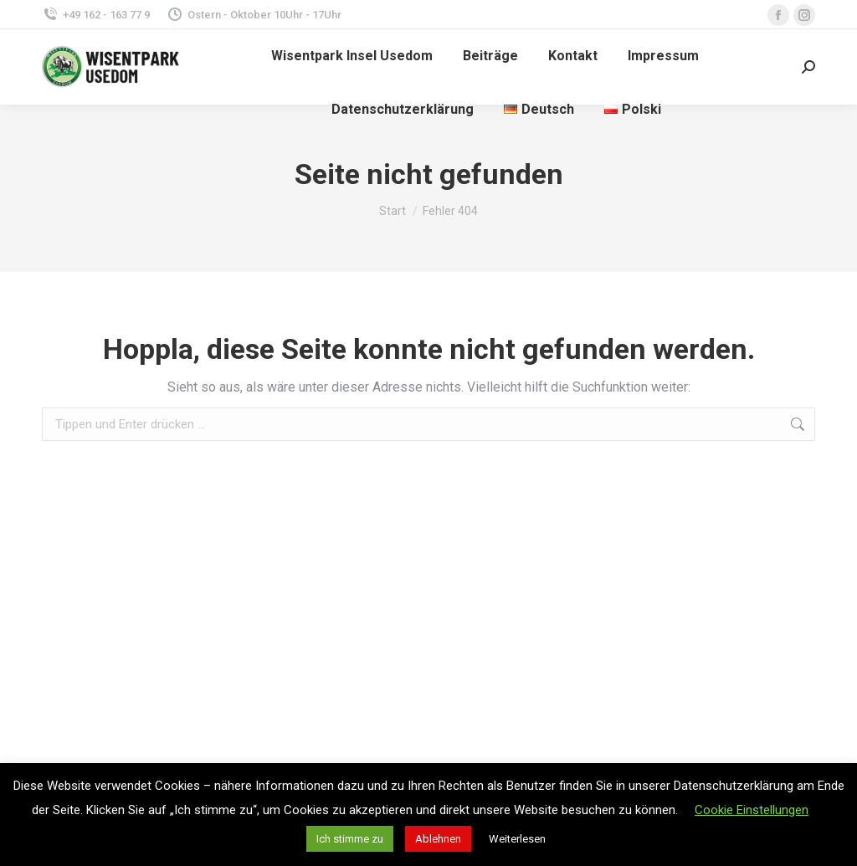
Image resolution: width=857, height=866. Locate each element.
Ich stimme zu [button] (349, 839)
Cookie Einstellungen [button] (751, 809)
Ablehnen (438, 839)
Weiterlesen (517, 839)
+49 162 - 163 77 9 (96, 15)
